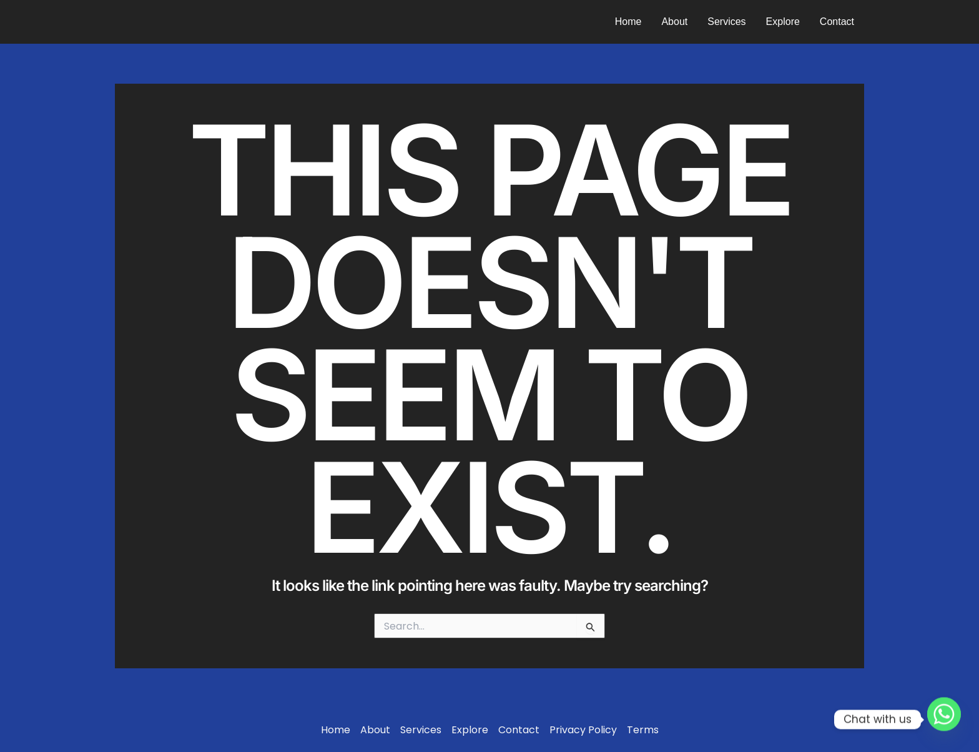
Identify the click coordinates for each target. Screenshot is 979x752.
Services (726, 21)
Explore (783, 21)
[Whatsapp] (944, 719)
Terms (643, 730)
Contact (837, 21)
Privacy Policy (583, 730)
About (674, 21)
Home (628, 21)
